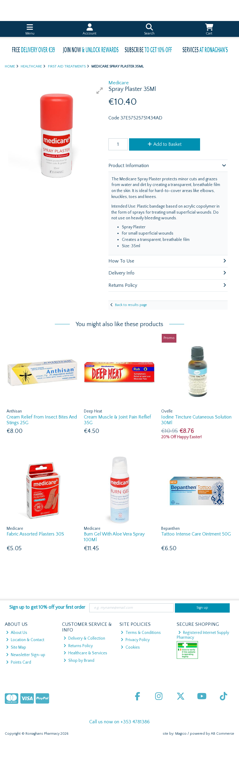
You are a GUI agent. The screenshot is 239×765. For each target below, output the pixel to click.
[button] (100, 90)
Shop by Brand (78, 660)
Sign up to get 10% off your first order (47, 607)
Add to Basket (164, 144)
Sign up (202, 608)
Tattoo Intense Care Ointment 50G (196, 534)
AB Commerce (222, 734)
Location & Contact (25, 640)
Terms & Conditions (141, 632)
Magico (181, 734)
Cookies (130, 647)
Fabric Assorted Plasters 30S (35, 534)
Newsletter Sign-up (25, 654)
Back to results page (131, 305)
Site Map (16, 647)
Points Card (18, 662)
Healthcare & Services (85, 653)
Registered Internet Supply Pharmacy (203, 635)
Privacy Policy (135, 640)
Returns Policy (78, 646)
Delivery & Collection (84, 638)
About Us (16, 632)
